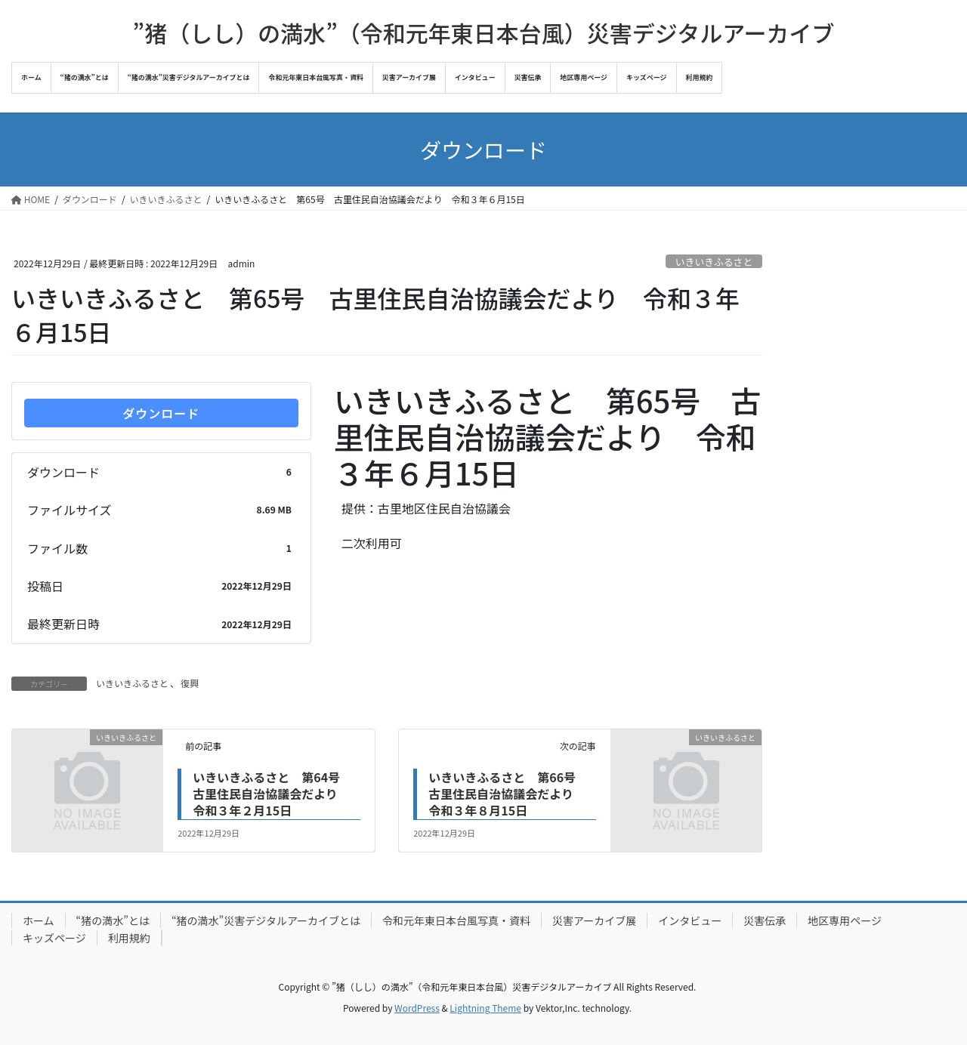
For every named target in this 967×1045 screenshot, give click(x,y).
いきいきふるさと (713, 261)
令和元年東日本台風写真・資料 (456, 920)
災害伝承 (764, 920)
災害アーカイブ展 (594, 920)
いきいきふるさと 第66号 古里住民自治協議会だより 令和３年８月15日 (508, 794)
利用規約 (129, 937)
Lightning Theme (485, 1007)
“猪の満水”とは (113, 920)
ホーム (38, 920)
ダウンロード (160, 413)
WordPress (417, 1007)
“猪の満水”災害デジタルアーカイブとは (265, 920)
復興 (190, 683)
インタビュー (689, 920)
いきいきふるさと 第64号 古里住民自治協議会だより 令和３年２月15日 (272, 794)
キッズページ (54, 937)
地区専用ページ (845, 920)
